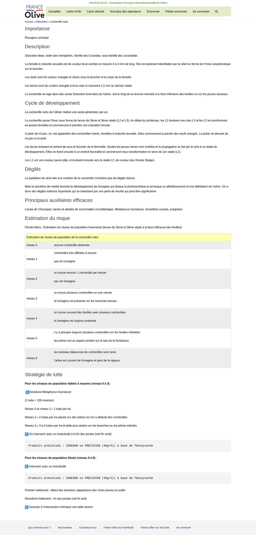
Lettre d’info (73, 11)
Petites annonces (176, 11)
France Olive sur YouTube (155, 527)
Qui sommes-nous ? (39, 527)
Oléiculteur (42, 21)
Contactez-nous (88, 527)
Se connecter (201, 11)
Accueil (29, 21)
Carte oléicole (95, 11)
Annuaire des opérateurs (125, 11)
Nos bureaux (65, 527)
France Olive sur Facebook (119, 527)
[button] (216, 11)
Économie (153, 11)
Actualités (54, 11)
